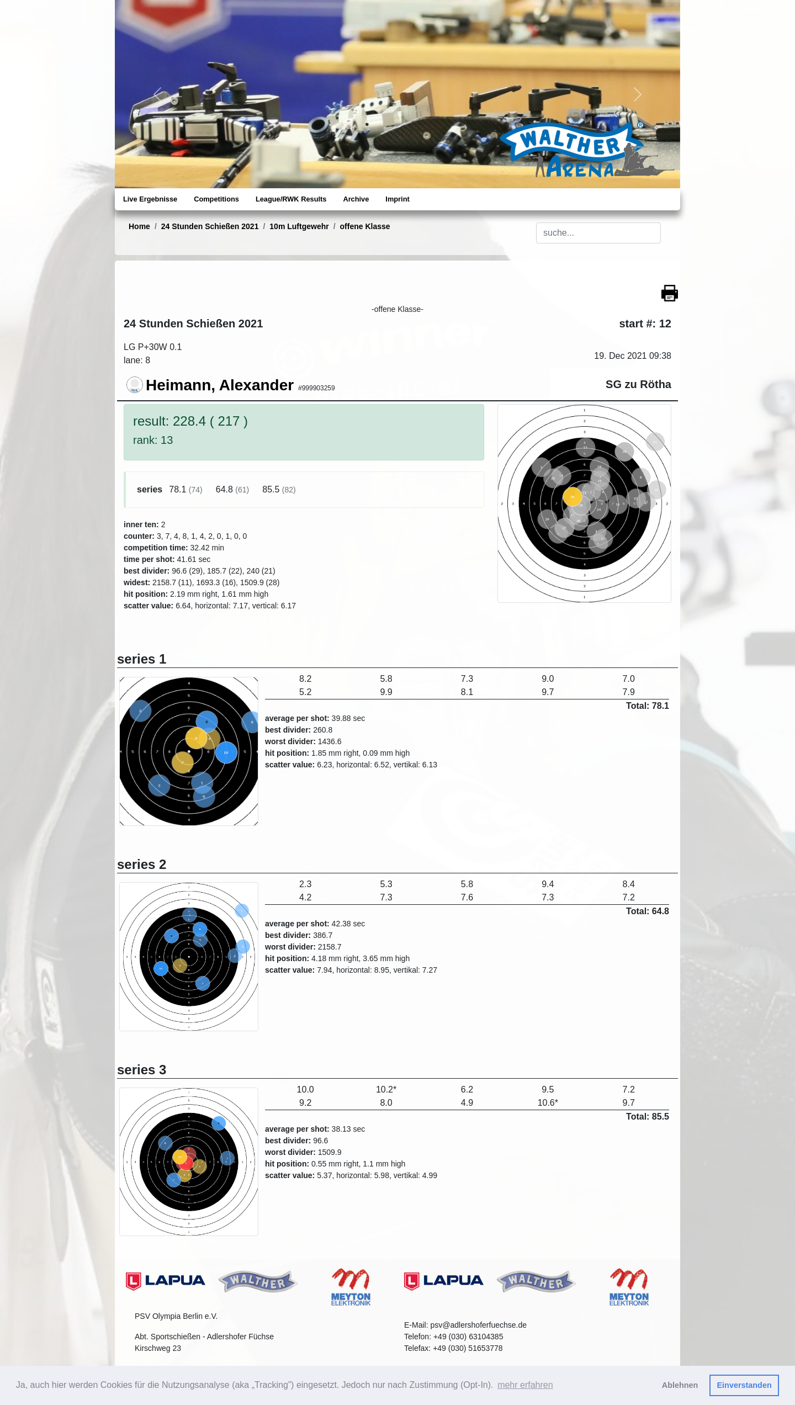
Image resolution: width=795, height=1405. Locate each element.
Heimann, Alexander (220, 385)
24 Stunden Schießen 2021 (210, 226)
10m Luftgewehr (298, 226)
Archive (356, 199)
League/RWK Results (291, 199)
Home (139, 226)
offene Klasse (365, 226)
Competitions (216, 199)
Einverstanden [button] (744, 1385)
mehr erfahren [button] (525, 1385)
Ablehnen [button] (680, 1385)
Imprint (397, 199)
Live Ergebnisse (150, 199)
